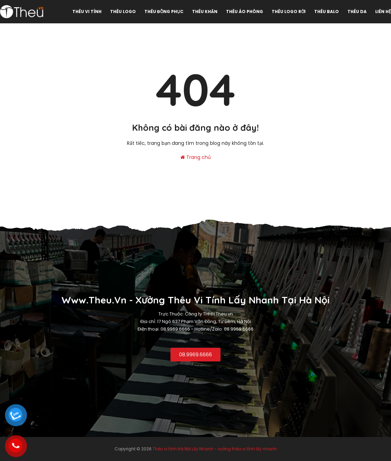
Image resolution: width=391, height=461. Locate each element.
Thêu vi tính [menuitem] (87, 11)
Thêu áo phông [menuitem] (244, 11)
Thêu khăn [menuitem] (204, 11)
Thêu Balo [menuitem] (326, 11)
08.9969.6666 (195, 354)
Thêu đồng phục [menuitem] (163, 11)
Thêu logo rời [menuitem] (289, 11)
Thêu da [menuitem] (357, 11)
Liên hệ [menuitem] (383, 11)
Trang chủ (195, 157)
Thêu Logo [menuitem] (123, 11)
